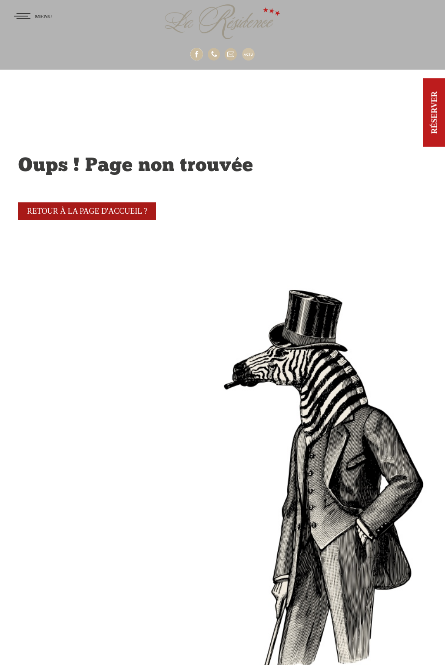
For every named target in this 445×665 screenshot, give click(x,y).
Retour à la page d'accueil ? (87, 211)
